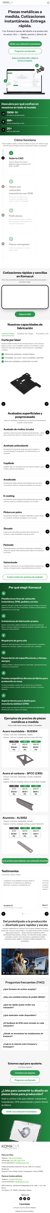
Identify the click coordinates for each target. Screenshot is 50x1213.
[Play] (4, 973)
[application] (25, 962)
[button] (25, 962)
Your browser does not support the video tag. (25, 297)
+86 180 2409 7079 (17, 1160)
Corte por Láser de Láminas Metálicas (24, 1208)
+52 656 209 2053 (15, 1179)
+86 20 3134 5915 (15, 1158)
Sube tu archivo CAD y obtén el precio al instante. (25, 59)
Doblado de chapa (25, 334)
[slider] (23, 972)
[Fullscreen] (46, 973)
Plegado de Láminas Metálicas (24, 1211)
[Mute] (43, 973)
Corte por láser (7, 334)
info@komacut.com (22, 1163)
